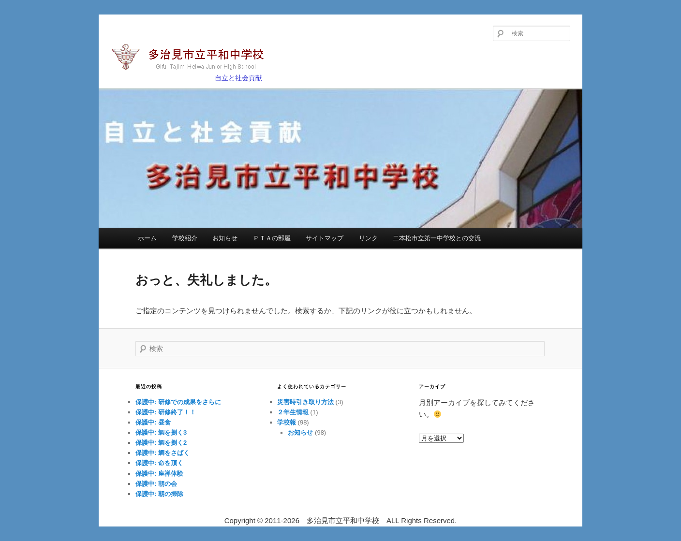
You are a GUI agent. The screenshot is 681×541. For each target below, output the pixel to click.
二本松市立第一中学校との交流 (437, 238)
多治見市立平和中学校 (193, 57)
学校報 (286, 422)
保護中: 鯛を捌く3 (161, 432)
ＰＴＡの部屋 (272, 238)
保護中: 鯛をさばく (162, 452)
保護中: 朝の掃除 (159, 493)
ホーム (147, 238)
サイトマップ (324, 238)
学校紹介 (184, 238)
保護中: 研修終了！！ (165, 412)
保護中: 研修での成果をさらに (178, 402)
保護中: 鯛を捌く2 (161, 442)
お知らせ (224, 238)
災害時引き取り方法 (305, 402)
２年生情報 (293, 412)
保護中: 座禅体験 (159, 473)
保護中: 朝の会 (156, 483)
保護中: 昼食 (153, 422)
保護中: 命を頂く (159, 463)
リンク (368, 238)
